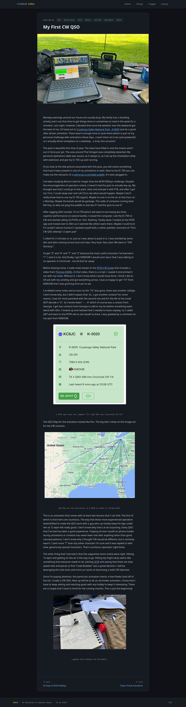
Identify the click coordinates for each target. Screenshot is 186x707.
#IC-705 (97, 20)
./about (127, 4)
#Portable (109, 20)
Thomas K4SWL (64, 272)
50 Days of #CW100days (54, 685)
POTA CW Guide (105, 268)
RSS (170, 702)
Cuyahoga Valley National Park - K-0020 (98, 129)
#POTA (119, 20)
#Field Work (69, 20)
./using (164, 4)
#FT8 (80, 20)
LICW (96, 561)
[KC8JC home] (26, 4)
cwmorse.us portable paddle (89, 174)
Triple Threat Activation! (131, 685)
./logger (151, 4)
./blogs (139, 4)
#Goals (88, 20)
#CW (59, 20)
